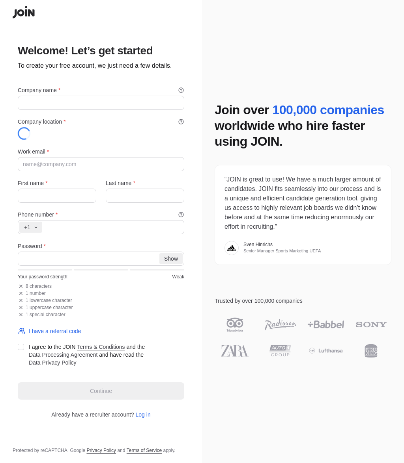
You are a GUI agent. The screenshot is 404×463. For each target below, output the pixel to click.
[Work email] (101, 164)
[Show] (171, 258)
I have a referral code (49, 331)
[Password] (101, 259)
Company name (101, 90)
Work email (33, 151)
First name (33, 183)
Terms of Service (144, 450)
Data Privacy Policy (53, 362)
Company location (101, 122)
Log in (143, 414)
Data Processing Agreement (63, 355)
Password (32, 246)
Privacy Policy (101, 450)
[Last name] (145, 196)
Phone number (101, 214)
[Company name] (101, 103)
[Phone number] (101, 227)
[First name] (57, 196)
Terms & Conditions (101, 347)
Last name (120, 183)
